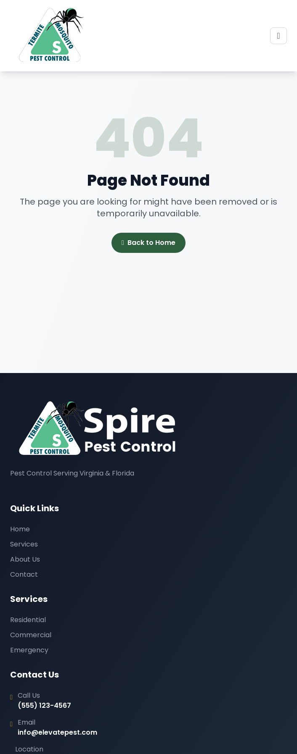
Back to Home (148, 243)
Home (20, 529)
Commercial (30, 635)
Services (24, 544)
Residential (28, 620)
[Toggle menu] (278, 35)
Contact (24, 574)
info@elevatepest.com (57, 732)
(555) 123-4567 (44, 705)
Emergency (29, 650)
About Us (25, 559)
